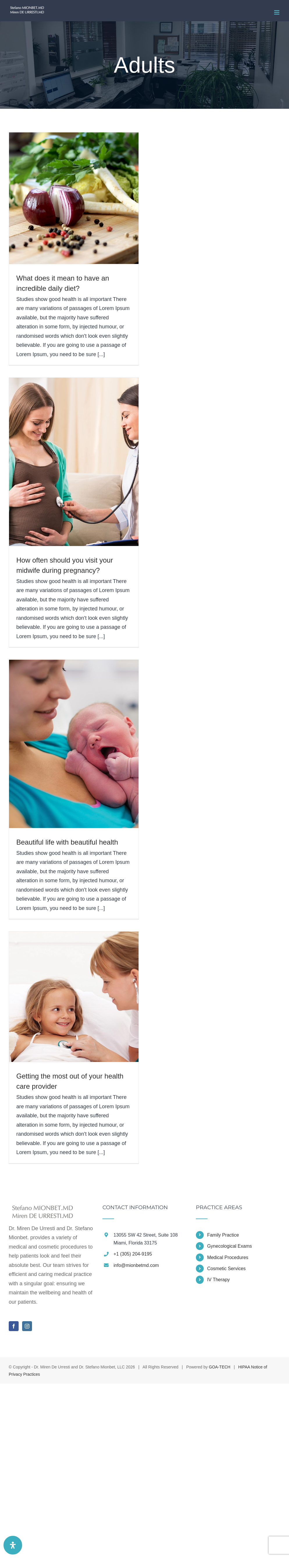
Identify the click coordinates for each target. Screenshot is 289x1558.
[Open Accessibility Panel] (13, 1545)
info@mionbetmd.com (136, 1265)
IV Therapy (218, 1279)
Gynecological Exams (229, 1246)
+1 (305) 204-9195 (133, 1253)
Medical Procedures (227, 1257)
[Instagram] (27, 1326)
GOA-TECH (220, 1367)
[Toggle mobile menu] (277, 12)
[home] (41, 1209)
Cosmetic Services (226, 1268)
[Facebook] (14, 1326)
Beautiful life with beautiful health (67, 842)
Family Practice (223, 1235)
